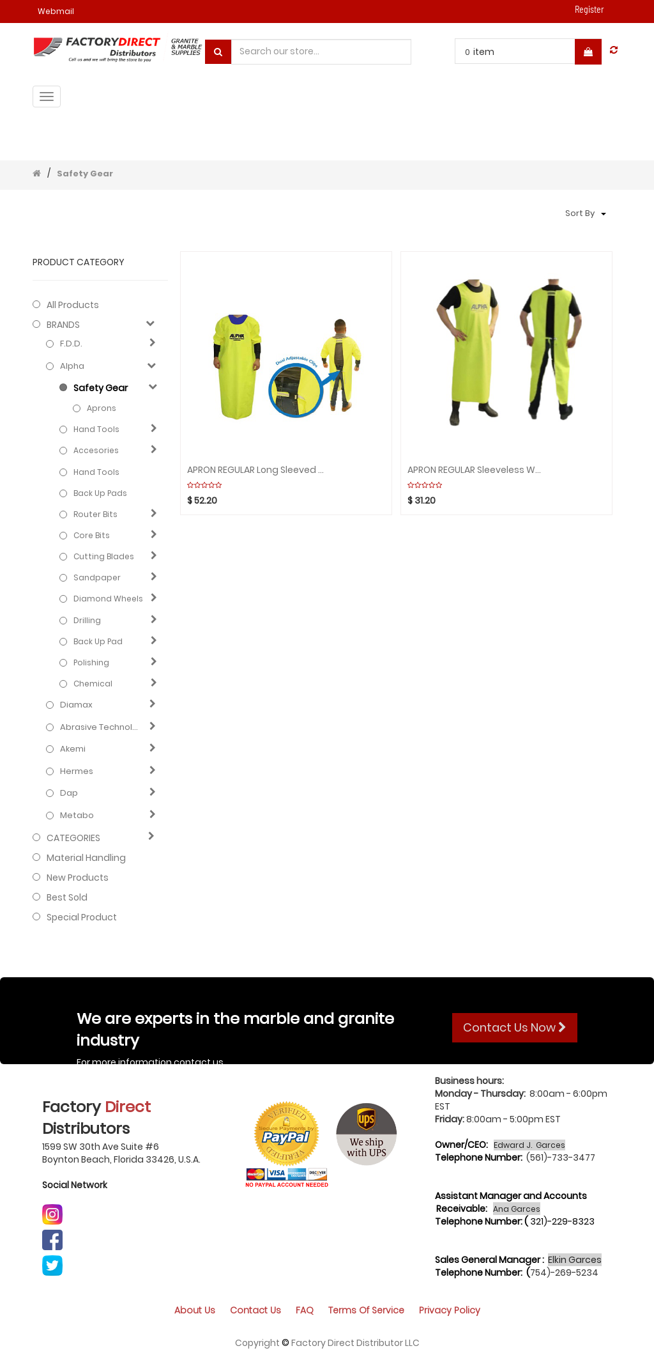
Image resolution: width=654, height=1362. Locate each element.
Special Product (82, 917)
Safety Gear (85, 173)
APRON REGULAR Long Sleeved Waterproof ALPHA (256, 470)
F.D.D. (71, 344)
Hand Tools (96, 429)
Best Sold (67, 897)
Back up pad (98, 641)
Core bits (91, 535)
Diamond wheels (108, 598)
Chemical (92, 683)
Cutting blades (103, 556)
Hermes (76, 771)
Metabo (77, 815)
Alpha (72, 366)
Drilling (87, 620)
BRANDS (63, 324)
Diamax (76, 705)
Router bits (95, 514)
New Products (78, 877)
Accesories (96, 450)
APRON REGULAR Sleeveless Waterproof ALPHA (476, 470)
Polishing (91, 662)
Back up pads (100, 493)
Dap (69, 793)
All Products (73, 304)
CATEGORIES (73, 838)
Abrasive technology (102, 727)
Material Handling (86, 857)
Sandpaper (97, 577)
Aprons (101, 408)
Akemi (73, 749)
